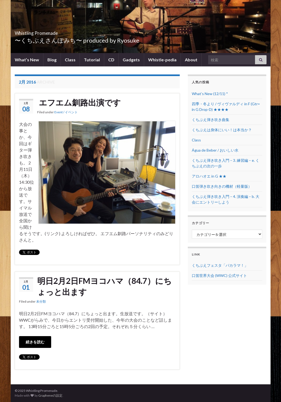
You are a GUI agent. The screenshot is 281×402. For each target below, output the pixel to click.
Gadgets (131, 59)
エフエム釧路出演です (79, 102)
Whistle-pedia (162, 59)
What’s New (27, 59)
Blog (52, 59)
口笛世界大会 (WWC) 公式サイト (219, 275)
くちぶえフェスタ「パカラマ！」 (220, 265)
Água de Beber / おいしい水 (215, 150)
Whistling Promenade (52, 31)
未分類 (41, 301)
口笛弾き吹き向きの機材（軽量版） (222, 186)
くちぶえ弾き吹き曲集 (210, 119)
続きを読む (35, 342)
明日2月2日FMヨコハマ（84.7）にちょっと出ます (104, 286)
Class (70, 59)
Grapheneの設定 (50, 395)
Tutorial (92, 59)
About (191, 59)
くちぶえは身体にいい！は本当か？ (222, 129)
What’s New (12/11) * (210, 93)
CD (111, 59)
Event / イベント (66, 112)
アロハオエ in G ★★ (209, 176)
